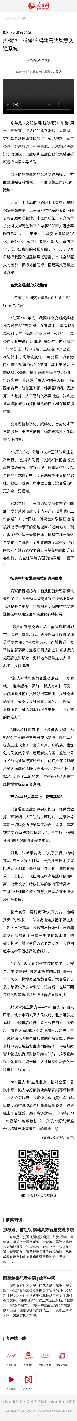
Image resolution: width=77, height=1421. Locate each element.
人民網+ (28, 1357)
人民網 (5, 18)
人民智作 (28, 1381)
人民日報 (11, 1357)
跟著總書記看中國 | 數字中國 (29, 1278)
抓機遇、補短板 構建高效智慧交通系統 (38, 1229)
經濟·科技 (20, 18)
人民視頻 (11, 1381)
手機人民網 (45, 1357)
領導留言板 (62, 1357)
